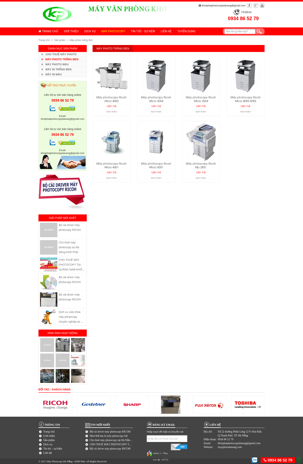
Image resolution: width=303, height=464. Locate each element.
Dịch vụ (90, 31)
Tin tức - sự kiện (143, 31)
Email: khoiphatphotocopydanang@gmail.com (62, 117)
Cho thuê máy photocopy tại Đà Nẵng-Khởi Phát (69, 247)
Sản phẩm (60, 40)
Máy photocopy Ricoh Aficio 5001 (156, 165)
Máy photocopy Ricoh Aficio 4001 (111, 165)
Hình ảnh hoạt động (63, 333)
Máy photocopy (113, 31)
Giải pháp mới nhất (62, 217)
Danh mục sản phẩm (62, 48)
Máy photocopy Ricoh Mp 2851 (201, 165)
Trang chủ (48, 31)
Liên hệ (166, 31)
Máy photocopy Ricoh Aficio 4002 (111, 99)
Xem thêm (111, 111)
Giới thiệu (71, 31)
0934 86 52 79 (243, 18)
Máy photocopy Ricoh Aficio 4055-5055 (246, 99)
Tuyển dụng (186, 31)
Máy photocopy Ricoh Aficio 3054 (156, 99)
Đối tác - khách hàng (54, 389)
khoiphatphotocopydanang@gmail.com (222, 5)
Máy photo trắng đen (81, 40)
